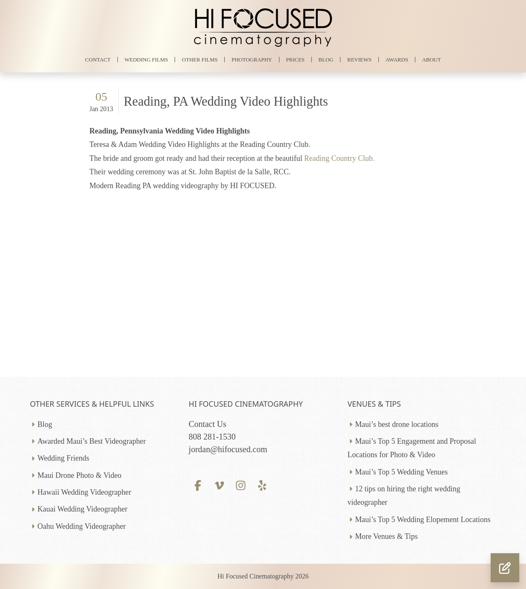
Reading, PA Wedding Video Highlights (226, 101)
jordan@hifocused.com (228, 449)
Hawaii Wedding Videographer (84, 492)
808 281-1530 (212, 436)
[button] (505, 567)
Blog (44, 424)
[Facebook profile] (198, 484)
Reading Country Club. (339, 158)
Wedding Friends (63, 458)
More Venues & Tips (386, 536)
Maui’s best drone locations (396, 424)
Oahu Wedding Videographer (81, 526)
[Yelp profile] (262, 484)
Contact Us (207, 424)
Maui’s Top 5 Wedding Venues (401, 472)
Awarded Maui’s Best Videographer (91, 441)
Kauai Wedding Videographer (82, 509)
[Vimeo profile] (219, 484)
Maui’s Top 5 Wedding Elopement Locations (423, 519)
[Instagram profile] (241, 484)
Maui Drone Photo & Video (79, 475)
